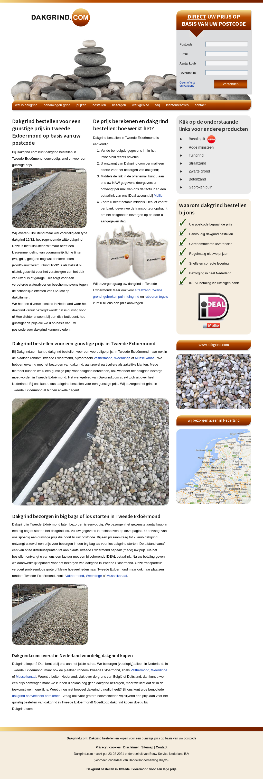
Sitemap (147, 747)
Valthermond (103, 358)
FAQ (157, 105)
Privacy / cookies (108, 747)
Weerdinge (122, 358)
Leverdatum (188, 73)
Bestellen (99, 105)
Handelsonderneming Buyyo (148, 760)
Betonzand (197, 179)
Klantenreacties (177, 105)
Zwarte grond (199, 171)
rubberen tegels (156, 296)
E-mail (184, 54)
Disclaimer (131, 747)
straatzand (143, 290)
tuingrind (132, 296)
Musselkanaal (145, 358)
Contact (200, 105)
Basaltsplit (197, 139)
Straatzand (197, 163)
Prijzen (81, 105)
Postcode (186, 44)
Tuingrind (196, 155)
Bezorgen (119, 105)
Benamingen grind (57, 105)
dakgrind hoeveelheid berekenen (36, 696)
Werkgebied (140, 105)
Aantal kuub (188, 63)
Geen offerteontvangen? (187, 84)
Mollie (158, 195)
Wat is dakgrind (26, 105)
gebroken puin (113, 296)
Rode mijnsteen (201, 147)
